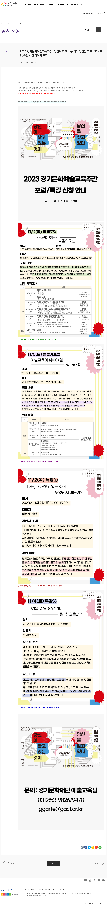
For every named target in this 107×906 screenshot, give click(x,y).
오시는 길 (61, 889)
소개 (82, 4)
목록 (53, 863)
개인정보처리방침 (30, 889)
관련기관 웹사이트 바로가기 (93, 903)
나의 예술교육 (26, 4)
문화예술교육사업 (40, 4)
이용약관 (40, 889)
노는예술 (52, 4)
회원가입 (100, 13)
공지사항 (18, 24)
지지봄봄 (61, 4)
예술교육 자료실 (72, 4)
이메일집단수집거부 (50, 889)
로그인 (95, 13)
